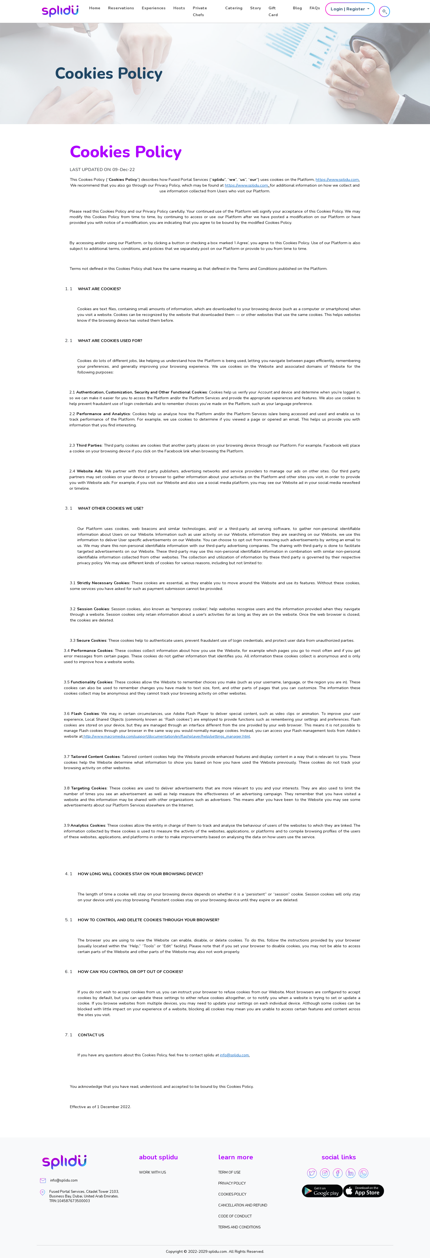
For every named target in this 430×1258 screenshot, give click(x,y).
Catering (233, 8)
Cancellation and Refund (242, 1205)
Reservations (121, 8)
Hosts (179, 8)
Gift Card (273, 11)
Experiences (154, 8)
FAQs (315, 8)
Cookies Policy (232, 1194)
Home (94, 8)
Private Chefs (200, 11)
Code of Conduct (235, 1216)
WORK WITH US (152, 1172)
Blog (297, 8)
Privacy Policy (232, 1183)
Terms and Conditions (239, 1227)
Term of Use (229, 1172)
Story (255, 8)
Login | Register (348, 9)
